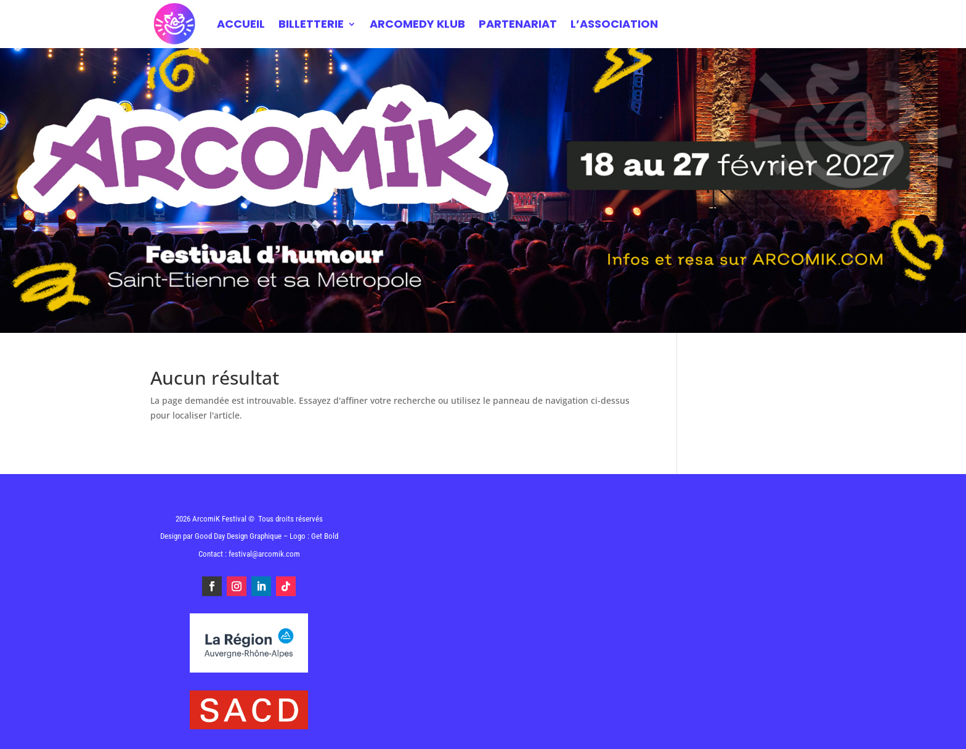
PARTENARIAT (518, 23)
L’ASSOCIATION (614, 23)
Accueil (241, 23)
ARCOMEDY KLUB (417, 23)
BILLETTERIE (311, 23)
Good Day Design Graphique (238, 536)
